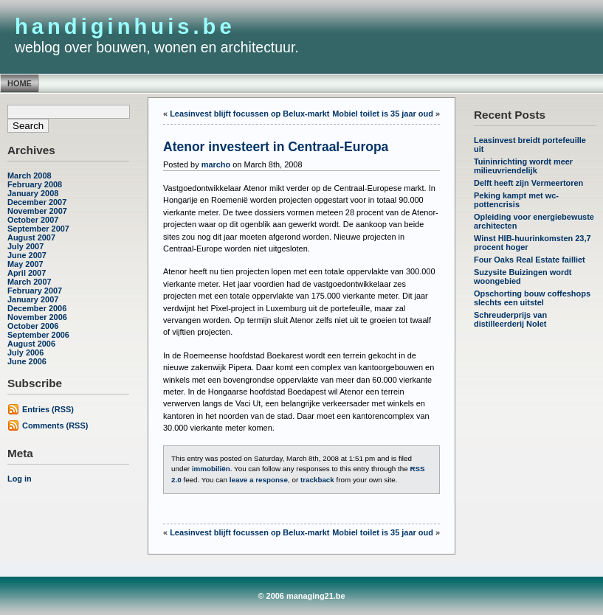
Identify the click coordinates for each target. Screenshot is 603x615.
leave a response (259, 480)
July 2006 (25, 352)
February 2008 (34, 184)
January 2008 (32, 193)
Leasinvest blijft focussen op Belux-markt (249, 113)
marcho (216, 164)
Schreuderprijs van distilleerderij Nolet (510, 319)
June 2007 (26, 255)
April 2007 (26, 272)
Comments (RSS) (55, 425)
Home (19, 83)
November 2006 (37, 317)
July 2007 (25, 246)
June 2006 (26, 361)
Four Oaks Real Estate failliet (529, 259)
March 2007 (29, 281)
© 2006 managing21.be (301, 595)
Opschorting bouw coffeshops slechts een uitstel (532, 298)
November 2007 (37, 210)
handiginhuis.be (125, 26)
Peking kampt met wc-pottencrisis (516, 200)
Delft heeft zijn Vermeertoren (528, 182)
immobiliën (211, 469)
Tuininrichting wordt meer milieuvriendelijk (523, 166)
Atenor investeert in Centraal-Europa (275, 146)
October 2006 (32, 326)
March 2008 (29, 175)
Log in (19, 478)
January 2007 (32, 299)
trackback (317, 480)
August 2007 (31, 237)
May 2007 (25, 264)
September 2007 (38, 228)
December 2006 (36, 308)
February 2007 (34, 290)
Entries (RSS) (48, 409)
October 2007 (32, 219)
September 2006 (38, 334)
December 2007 (36, 202)
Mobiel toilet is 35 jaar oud (382, 113)
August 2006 (31, 343)
